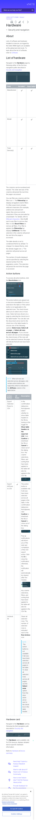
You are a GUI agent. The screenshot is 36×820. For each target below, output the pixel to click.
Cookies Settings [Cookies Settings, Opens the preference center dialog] (16, 814)
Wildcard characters (13, 219)
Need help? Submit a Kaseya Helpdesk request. (20, 764)
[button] (32, 10)
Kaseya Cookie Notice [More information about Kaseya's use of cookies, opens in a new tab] (8, 802)
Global (22, 17)
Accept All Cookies (16, 808)
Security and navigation (18, 30)
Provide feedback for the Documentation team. (20, 788)
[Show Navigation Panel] (2, 3)
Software (15, 53)
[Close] (31, 791)
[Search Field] (18, 10)
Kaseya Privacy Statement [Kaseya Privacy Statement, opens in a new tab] (9, 803)
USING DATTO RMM (12, 17)
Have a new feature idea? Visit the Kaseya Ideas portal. (20, 780)
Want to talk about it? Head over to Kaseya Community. (20, 772)
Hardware (15, 751)
